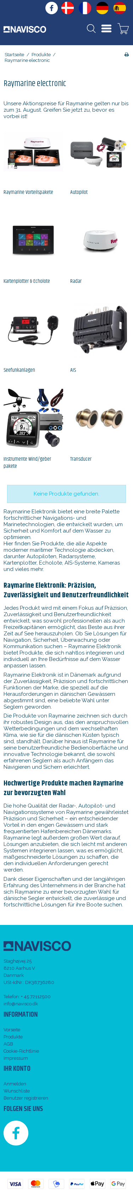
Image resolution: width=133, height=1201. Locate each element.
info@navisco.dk (21, 1003)
